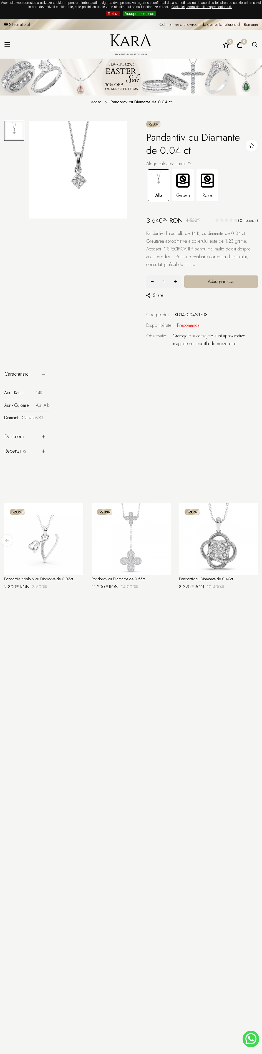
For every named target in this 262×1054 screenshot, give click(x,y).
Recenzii (15, 451)
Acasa (97, 102)
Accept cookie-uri (139, 13)
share (154, 295)
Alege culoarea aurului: (168, 163)
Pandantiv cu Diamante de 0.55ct (121, 579)
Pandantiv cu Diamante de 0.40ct (209, 579)
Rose (207, 185)
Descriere (14, 436)
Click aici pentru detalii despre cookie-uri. (202, 7)
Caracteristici (16, 374)
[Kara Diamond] (131, 44)
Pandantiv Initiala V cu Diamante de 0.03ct (42, 579)
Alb (158, 185)
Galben (183, 185)
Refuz (113, 13)
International (18, 24)
